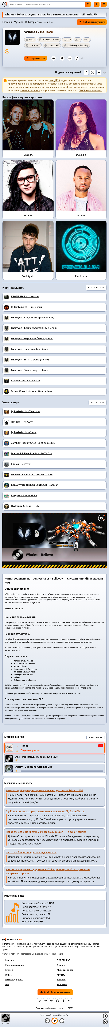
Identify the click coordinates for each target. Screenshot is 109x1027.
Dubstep (30, 22)
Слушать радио (30, 750)
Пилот (24, 745)
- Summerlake (24, 495)
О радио (61, 965)
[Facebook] (63, 1000)
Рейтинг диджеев (14, 979)
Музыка (18, 22)
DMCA (70, 1008)
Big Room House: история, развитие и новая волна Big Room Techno (45, 811)
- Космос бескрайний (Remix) (34, 328)
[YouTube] (51, 1000)
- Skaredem (25, 296)
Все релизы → (96, 287)
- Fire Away (22, 422)
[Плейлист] (105, 1021)
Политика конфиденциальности (49, 1008)
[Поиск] (50, 4)
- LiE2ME (26, 506)
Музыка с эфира (65, 969)
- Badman (34, 485)
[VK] (69, 1000)
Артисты (61, 974)
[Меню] (104, 4)
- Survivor (21, 464)
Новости (61, 979)
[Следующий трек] (61, 1020)
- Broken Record (25, 380)
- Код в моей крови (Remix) (32, 317)
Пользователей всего (34, 903)
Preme (81, 215)
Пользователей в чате (34, 906)
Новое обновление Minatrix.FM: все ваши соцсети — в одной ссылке (46, 831)
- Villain (31, 391)
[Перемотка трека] (58, 51)
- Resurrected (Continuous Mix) (33, 443)
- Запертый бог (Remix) (30, 349)
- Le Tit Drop (32, 453)
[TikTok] (39, 1000)
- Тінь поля (25, 411)
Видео (8, 974)
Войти (96, 4)
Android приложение (55, 992)
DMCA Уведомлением (90, 90)
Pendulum (81, 276)
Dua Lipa (81, 154)
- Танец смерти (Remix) (30, 370)
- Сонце (23, 432)
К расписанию (95, 737)
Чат (7, 984)
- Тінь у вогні (26, 307)
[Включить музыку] (54, 1020)
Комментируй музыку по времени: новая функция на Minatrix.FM (44, 790)
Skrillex (28, 215)
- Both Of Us (32, 474)
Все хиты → (97, 402)
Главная (7, 22)
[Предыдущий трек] (47, 1020)
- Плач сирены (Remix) (30, 359)
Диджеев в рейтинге (33, 918)
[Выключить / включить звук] (105, 1016)
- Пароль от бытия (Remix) (32, 338)
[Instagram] (57, 1000)
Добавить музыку (92, 22)
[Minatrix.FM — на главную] (4, 4)
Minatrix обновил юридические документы (31, 852)
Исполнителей (30, 921)
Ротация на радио (14, 965)
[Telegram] (45, 1000)
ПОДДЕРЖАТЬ (64, 960)
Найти (88, 4)
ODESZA (28, 154)
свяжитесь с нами (30, 90)
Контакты (62, 984)
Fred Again (28, 276)
